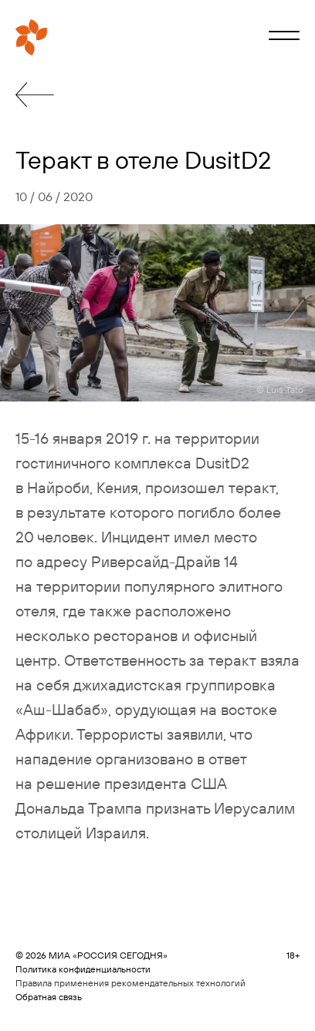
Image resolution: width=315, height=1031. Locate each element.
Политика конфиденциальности (83, 969)
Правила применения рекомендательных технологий (130, 983)
